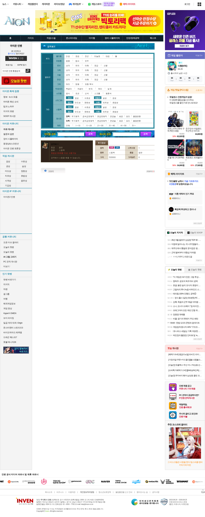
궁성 (8, 166)
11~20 (89, 125)
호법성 (24, 176)
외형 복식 (89, 84)
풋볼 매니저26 (9, 342)
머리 (68, 84)
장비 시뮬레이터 (10, 139)
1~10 (77, 125)
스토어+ (199, 90)
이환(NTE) (182, 66)
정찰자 (97, 97)
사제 (97, 102)
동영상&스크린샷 (11, 144)
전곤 (87, 56)
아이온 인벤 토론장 (11, 148)
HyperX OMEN (9, 313)
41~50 (123, 125)
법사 (69, 102)
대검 (108, 56)
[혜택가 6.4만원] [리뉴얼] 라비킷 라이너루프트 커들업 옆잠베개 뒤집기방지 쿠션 (185, 354)
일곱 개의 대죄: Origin (12, 323)
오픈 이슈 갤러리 (10, 242)
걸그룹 (6, 294)
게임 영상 (7, 308)
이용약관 (71, 492)
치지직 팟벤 (8, 111)
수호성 (24, 161)
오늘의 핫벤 (8, 247)
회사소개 (48, 492)
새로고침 (196, 223)
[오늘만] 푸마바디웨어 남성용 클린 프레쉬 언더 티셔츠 (185, 375)
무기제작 (75, 116)
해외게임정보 (9, 304)
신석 (87, 93)
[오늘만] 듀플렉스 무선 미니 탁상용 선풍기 (185, 365)
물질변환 (137, 116)
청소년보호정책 (104, 492)
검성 (8, 161)
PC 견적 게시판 (10, 262)
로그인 (187, 4)
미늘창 (97, 56)
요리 (128, 116)
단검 (68, 56)
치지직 (6, 284)
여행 (5, 299)
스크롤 (97, 93)
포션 (77, 93)
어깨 (87, 65)
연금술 (113, 116)
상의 (68, 65)
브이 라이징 (8, 318)
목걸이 (69, 88)
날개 (109, 88)
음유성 (24, 180)
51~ (134, 125)
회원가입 (9, 65)
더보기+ (199, 55)
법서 (77, 60)
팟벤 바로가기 (9, 280)
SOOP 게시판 (9, 116)
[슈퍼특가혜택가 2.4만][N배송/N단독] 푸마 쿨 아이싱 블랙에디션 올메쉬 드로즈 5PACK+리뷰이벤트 (185, 370)
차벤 (5, 289)
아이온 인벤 (16, 45)
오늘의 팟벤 (8, 252)
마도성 (8, 171)
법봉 (68, 60)
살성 (24, 166)
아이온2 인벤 (9, 197)
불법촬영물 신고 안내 (123, 492)
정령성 (24, 171)
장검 (77, 56)
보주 (87, 60)
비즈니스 (60, 492)
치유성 (8, 176)
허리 (100, 88)
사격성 (8, 180)
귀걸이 (80, 88)
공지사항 (155, 492)
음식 (68, 93)
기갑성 (8, 185)
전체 (68, 125)
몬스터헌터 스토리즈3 (13, 328)
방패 (77, 84)
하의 (77, 65)
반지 (91, 88)
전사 (69, 97)
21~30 (100, 125)
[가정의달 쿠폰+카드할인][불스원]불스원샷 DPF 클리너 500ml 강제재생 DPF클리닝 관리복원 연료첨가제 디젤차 (185, 360)
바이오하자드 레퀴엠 (12, 332)
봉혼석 (108, 93)
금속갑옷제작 (88, 116)
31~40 (112, 125)
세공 (121, 116)
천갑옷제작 (102, 116)
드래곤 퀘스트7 (10, 337)
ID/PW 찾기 (22, 65)
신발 (106, 65)
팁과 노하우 (8, 106)
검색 (28, 71)
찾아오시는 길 (142, 492)
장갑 (96, 65)
